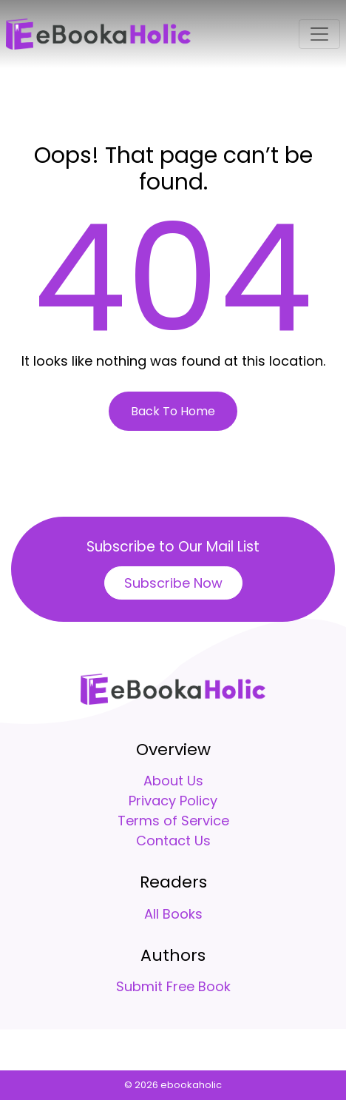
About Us (173, 780)
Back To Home (173, 411)
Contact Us (173, 840)
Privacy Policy (173, 800)
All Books (173, 914)
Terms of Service (173, 820)
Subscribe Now (173, 583)
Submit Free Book (173, 986)
